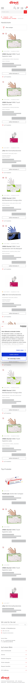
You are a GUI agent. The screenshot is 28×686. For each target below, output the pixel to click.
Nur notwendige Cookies (14, 358)
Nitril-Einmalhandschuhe (11, 151)
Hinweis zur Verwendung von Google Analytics (16, 682)
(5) (14, 73)
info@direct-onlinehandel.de (7, 632)
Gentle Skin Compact (12, 494)
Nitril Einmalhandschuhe (11, 295)
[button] (18, 8)
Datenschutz (3, 682)
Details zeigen (20, 350)
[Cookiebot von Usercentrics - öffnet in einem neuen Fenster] (20, 326)
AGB (16, 681)
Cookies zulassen (14, 354)
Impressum (20, 681)
